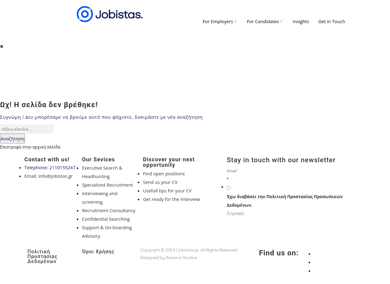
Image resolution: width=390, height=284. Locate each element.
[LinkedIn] (338, 270)
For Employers (220, 21)
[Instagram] (338, 262)
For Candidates (265, 21)
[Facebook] (338, 253)
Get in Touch (331, 21)
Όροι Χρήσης (98, 251)
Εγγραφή (235, 213)
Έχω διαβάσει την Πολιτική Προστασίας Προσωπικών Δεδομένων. (284, 201)
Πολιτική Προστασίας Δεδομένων (42, 256)
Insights (300, 21)
